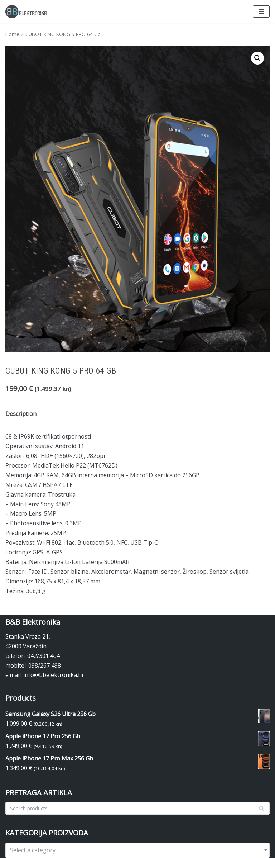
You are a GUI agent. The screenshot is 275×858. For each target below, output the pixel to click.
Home (12, 34)
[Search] (137, 808)
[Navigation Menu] (261, 11)
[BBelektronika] (26, 11)
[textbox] (137, 850)
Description (21, 414)
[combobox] (137, 850)
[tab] (21, 414)
